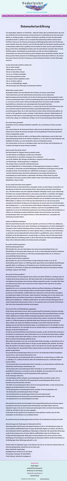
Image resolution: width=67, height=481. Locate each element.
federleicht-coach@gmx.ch (23, 456)
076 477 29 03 (34, 475)
